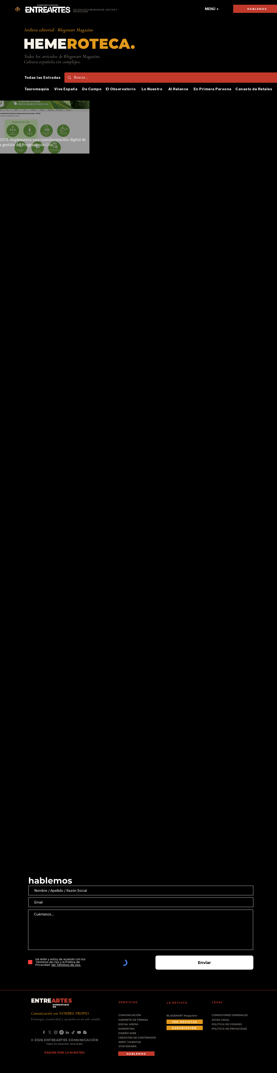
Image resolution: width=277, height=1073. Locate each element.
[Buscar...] (172, 77)
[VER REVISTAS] (184, 1022)
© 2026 (37, 1040)
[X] (50, 1032)
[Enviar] (204, 963)
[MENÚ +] (211, 8)
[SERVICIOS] (132, 1002)
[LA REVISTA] (180, 1002)
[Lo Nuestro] (152, 89)
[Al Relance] (178, 89)
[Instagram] (55, 1032)
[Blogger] (85, 1032)
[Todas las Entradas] (43, 77)
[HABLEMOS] (136, 1053)
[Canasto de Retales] (254, 89)
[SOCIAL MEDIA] (133, 1024)
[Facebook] (44, 1032)
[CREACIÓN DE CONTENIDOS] (139, 1037)
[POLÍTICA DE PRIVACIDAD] (230, 1029)
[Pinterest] (61, 1032)
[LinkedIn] (67, 1032)
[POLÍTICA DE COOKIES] (230, 1024)
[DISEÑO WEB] (129, 1033)
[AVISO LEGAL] (230, 1020)
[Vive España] (66, 89)
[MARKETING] (131, 1029)
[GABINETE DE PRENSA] (134, 1020)
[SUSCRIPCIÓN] (184, 1028)
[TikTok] (73, 1032)
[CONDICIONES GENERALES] (230, 1015)
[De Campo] (92, 89)
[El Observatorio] (121, 89)
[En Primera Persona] (213, 89)
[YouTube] (79, 1032)
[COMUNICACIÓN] (131, 1015)
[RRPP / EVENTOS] (131, 1042)
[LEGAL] (225, 1002)
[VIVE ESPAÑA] (131, 1046)
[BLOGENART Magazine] (184, 1015)
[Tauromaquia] (37, 89)
